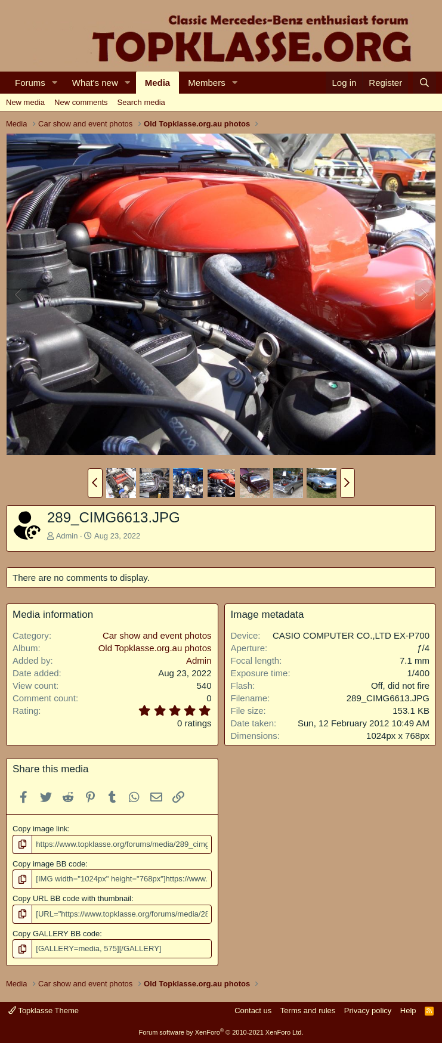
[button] (55, 83)
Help (408, 1009)
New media (25, 102)
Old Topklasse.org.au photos (155, 648)
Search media (141, 102)
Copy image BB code (49, 863)
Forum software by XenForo (221, 1032)
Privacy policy (367, 1009)
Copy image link (40, 828)
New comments (81, 102)
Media (158, 83)
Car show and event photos (157, 635)
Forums (30, 83)
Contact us (252, 1009)
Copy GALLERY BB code (56, 933)
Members (206, 83)
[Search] (424, 83)
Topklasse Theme (43, 1009)
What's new (95, 83)
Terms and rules (307, 1009)
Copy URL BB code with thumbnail (72, 898)
